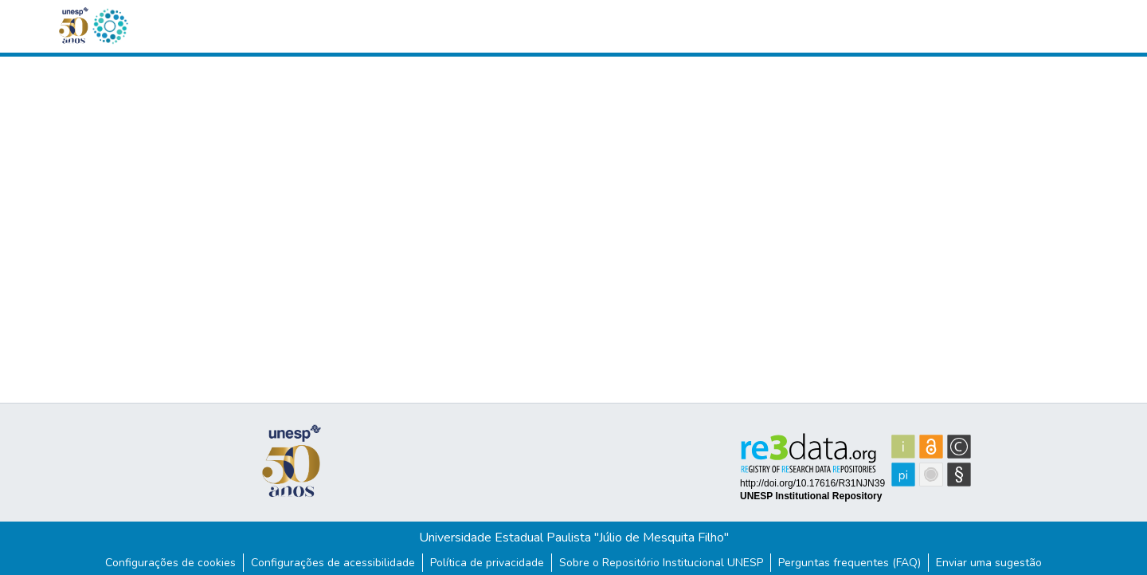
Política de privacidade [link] (487, 562)
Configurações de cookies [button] (170, 562)
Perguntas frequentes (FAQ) (849, 562)
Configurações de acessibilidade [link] (333, 562)
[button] (110, 26)
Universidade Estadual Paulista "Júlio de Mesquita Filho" (574, 537)
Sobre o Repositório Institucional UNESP (661, 562)
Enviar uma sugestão (989, 562)
